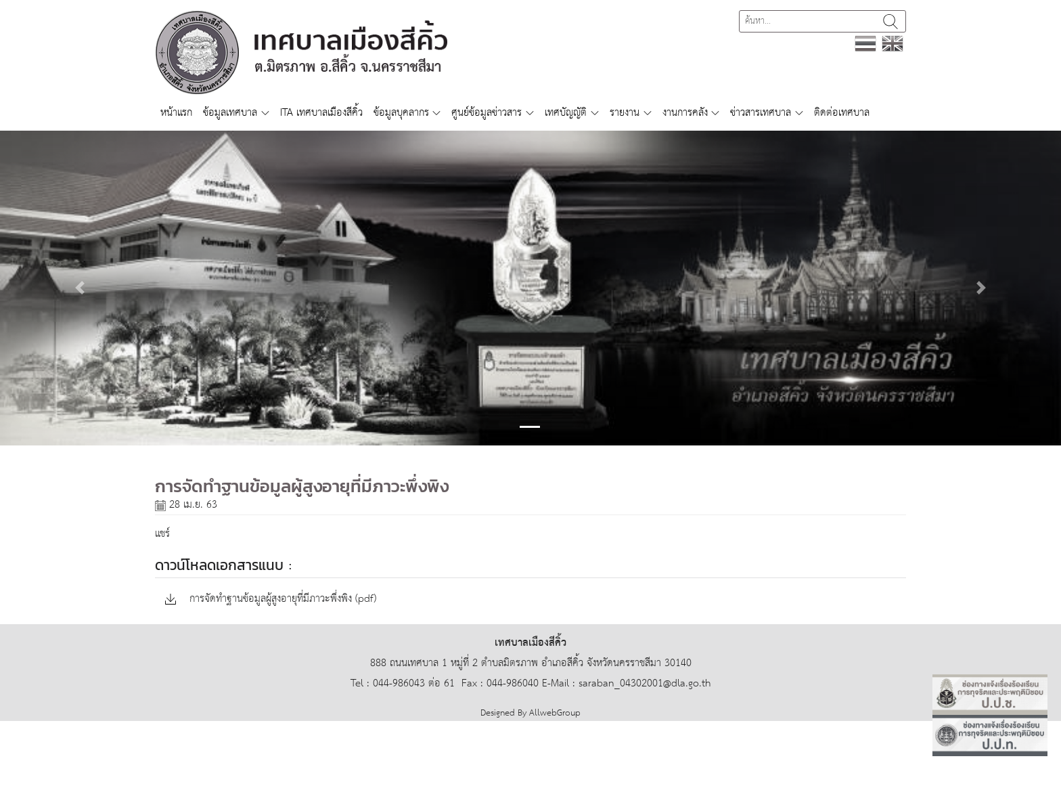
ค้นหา (890, 21)
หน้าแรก (176, 113)
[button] (79, 288)
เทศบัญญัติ (566, 113)
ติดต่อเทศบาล (842, 113)
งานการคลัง (685, 113)
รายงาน (624, 113)
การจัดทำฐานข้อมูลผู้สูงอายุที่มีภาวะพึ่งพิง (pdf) (270, 599)
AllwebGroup (555, 713)
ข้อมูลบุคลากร (401, 113)
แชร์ (162, 534)
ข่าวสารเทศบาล (760, 113)
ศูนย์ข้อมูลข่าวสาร (486, 113)
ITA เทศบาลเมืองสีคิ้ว (321, 113)
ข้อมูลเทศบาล (230, 113)
